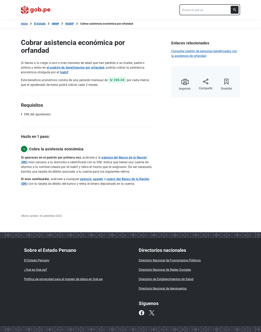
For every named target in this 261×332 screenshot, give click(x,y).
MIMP (55, 23)
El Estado (40, 23)
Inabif (64, 72)
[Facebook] (141, 313)
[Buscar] (234, 10)
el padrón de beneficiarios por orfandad (75, 67)
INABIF (69, 23)
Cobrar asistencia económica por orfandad (106, 23)
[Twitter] (151, 313)
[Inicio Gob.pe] (24, 24)
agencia (86, 179)
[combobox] (209, 9)
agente (98, 179)
